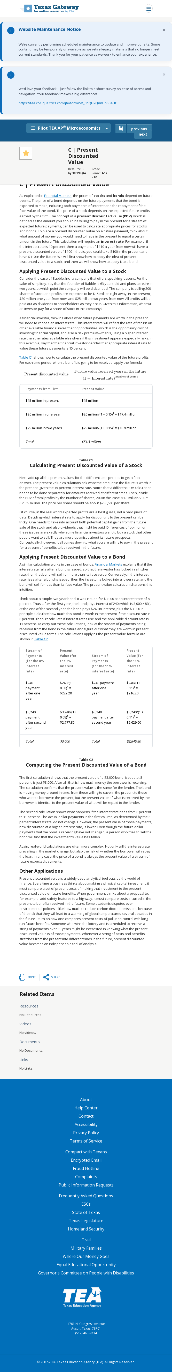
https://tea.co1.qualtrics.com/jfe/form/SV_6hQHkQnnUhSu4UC (68, 103)
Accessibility (86, 1124)
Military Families (86, 1248)
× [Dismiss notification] (164, 29)
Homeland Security (86, 1229)
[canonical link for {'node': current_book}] (120, 128)
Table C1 (26, 357)
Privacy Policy (86, 1133)
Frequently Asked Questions (86, 1196)
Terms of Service (86, 1141)
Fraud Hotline (86, 1168)
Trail (86, 1240)
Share (55, 977)
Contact (86, 1116)
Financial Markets (58, 195)
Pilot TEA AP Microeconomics (67, 128)
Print (31, 977)
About (86, 1099)
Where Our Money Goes (86, 1256)
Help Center (86, 1108)
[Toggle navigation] (149, 8)
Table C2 (41, 639)
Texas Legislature (86, 1220)
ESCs (86, 1204)
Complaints (86, 1177)
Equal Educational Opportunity (86, 1264)
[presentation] (86, 374)
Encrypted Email (86, 1160)
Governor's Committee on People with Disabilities (86, 1273)
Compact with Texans (86, 1152)
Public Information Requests (86, 1185)
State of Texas (86, 1212)
